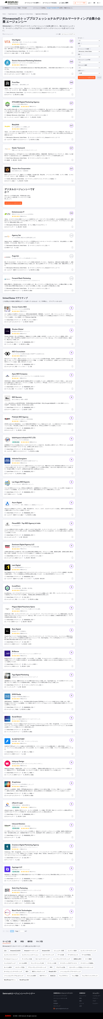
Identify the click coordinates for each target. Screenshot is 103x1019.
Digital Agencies (12, 14)
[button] (89, 3)
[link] (50, 3)
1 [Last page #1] (26, 931)
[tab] (7, 941)
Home (4, 14)
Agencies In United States (26, 14)
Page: (16, 931)
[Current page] (21, 931)
